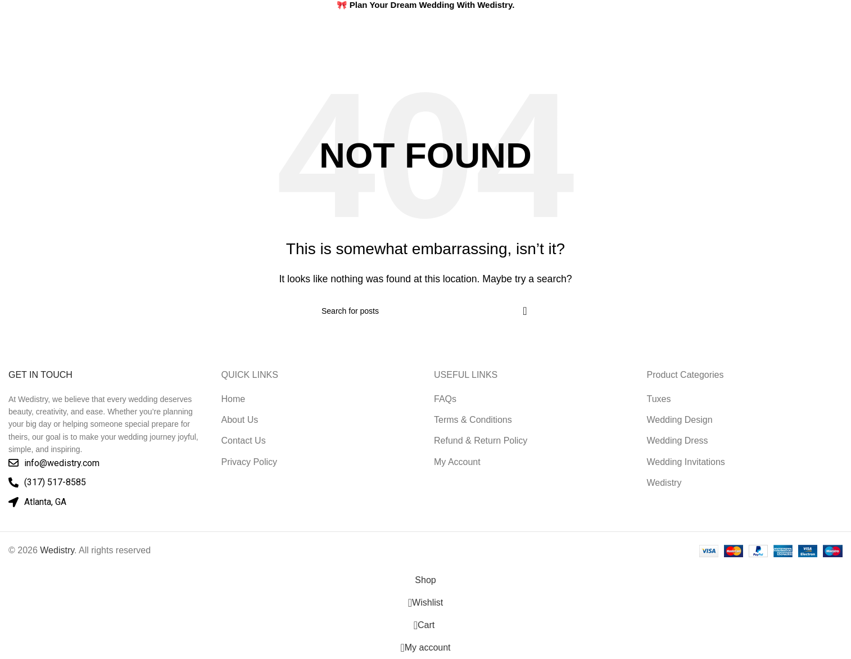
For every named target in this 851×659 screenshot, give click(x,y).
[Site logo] (64, 34)
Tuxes (659, 399)
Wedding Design (680, 420)
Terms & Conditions (473, 420)
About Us (240, 420)
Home (233, 399)
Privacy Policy (249, 462)
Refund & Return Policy (480, 440)
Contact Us (243, 440)
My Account (457, 462)
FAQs (445, 399)
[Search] (808, 35)
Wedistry (664, 483)
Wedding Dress (677, 440)
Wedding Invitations (686, 462)
